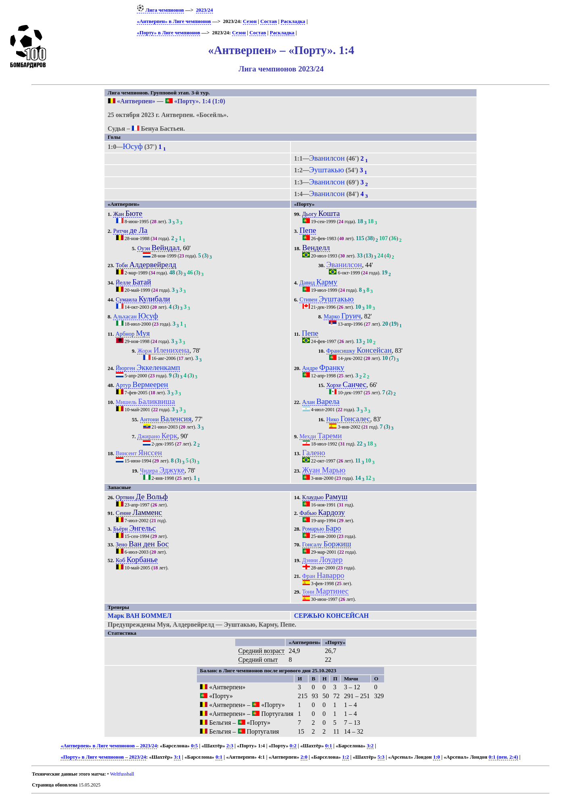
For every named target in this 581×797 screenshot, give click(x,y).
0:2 (293, 746)
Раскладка (293, 21)
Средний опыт (258, 659)
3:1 (177, 757)
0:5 (194, 746)
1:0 (436, 757)
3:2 (370, 746)
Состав (268, 21)
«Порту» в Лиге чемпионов (168, 33)
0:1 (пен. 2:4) (503, 757)
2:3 (229, 746)
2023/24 (204, 10)
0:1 (328, 746)
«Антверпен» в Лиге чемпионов (174, 21)
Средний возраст (261, 650)
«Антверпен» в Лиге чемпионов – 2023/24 (109, 746)
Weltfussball (122, 774)
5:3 (381, 757)
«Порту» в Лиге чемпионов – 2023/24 (103, 757)
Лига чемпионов (160, 10)
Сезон (250, 21)
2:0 (304, 757)
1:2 (345, 757)
